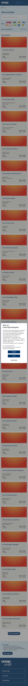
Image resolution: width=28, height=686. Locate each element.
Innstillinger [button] (14, 360)
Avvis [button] (14, 356)
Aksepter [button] (14, 352)
